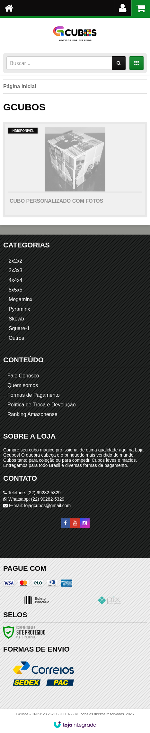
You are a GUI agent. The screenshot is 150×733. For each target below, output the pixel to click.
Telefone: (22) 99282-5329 (32, 492)
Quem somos (22, 385)
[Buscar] (119, 63)
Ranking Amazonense (32, 414)
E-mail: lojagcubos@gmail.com (37, 505)
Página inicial (19, 86)
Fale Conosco (23, 375)
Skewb (16, 318)
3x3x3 (15, 270)
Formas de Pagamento (33, 395)
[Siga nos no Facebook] (65, 523)
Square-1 (19, 328)
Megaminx (20, 299)
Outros (16, 338)
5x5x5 (15, 289)
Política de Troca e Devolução (41, 404)
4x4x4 (15, 280)
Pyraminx (19, 309)
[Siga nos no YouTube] (75, 523)
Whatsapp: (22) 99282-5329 (33, 499)
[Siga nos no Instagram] (85, 523)
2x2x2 (15, 261)
